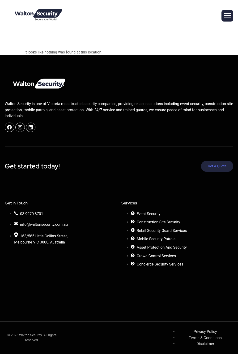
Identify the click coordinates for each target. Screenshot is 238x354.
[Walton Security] (61, 275)
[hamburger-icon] (227, 16)
